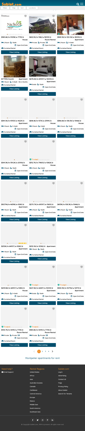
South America (35, 408)
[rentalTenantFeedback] (22, 243)
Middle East (34, 405)
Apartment (79, 40)
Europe (32, 397)
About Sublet (62, 390)
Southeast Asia (35, 412)
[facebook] (32, 420)
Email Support (8, 372)
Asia (31, 379)
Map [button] (13, 8)
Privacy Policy (63, 386)
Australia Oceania (36, 383)
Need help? (7, 369)
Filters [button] (5, 8)
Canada (32, 386)
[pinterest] (47, 420)
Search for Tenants (65, 394)
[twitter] (37, 420)
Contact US (62, 379)
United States (34, 372)
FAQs (60, 383)
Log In (60, 372)
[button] (32, 8)
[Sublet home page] (11, 4)
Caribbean (33, 390)
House (25, 40)
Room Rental (50, 40)
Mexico (32, 401)
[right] (52, 351)
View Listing (14, 52)
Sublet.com (63, 369)
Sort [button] (22, 8)
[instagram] (42, 420)
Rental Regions (37, 369)
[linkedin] (52, 420)
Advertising (62, 376)
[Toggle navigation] (81, 4)
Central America (35, 394)
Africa (32, 376)
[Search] (78, 4)
